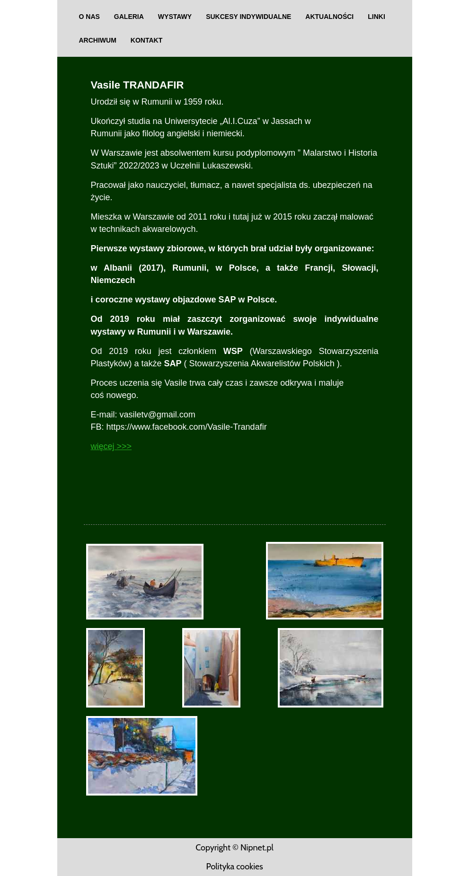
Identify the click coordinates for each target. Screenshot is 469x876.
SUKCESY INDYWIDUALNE (248, 16)
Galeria (129, 16)
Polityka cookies (234, 866)
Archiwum (97, 40)
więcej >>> (111, 446)
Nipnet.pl (257, 847)
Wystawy (175, 16)
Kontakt (146, 40)
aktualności (329, 16)
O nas (89, 16)
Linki (376, 16)
